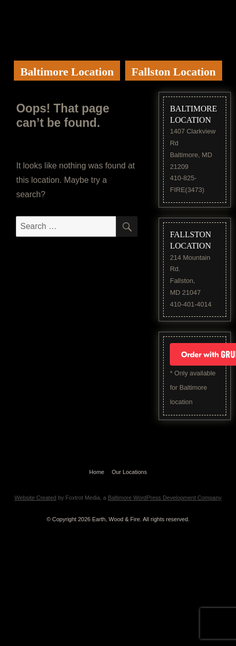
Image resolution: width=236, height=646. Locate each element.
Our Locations (129, 472)
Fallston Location (173, 71)
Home (96, 472)
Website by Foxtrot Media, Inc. (118, 484)
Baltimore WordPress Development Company (165, 498)
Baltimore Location (66, 71)
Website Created (35, 498)
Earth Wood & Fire (112, 26)
